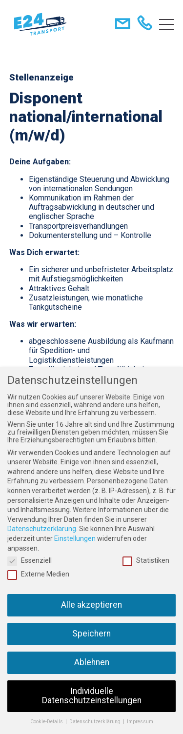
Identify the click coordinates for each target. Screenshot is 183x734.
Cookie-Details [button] (47, 721)
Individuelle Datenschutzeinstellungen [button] (92, 696)
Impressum (140, 721)
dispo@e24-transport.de (125, 24)
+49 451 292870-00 (147, 24)
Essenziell (29, 560)
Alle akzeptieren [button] (91, 605)
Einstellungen (75, 538)
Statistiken (145, 560)
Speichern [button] (91, 633)
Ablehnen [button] (91, 662)
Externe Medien (38, 574)
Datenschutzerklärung (41, 529)
